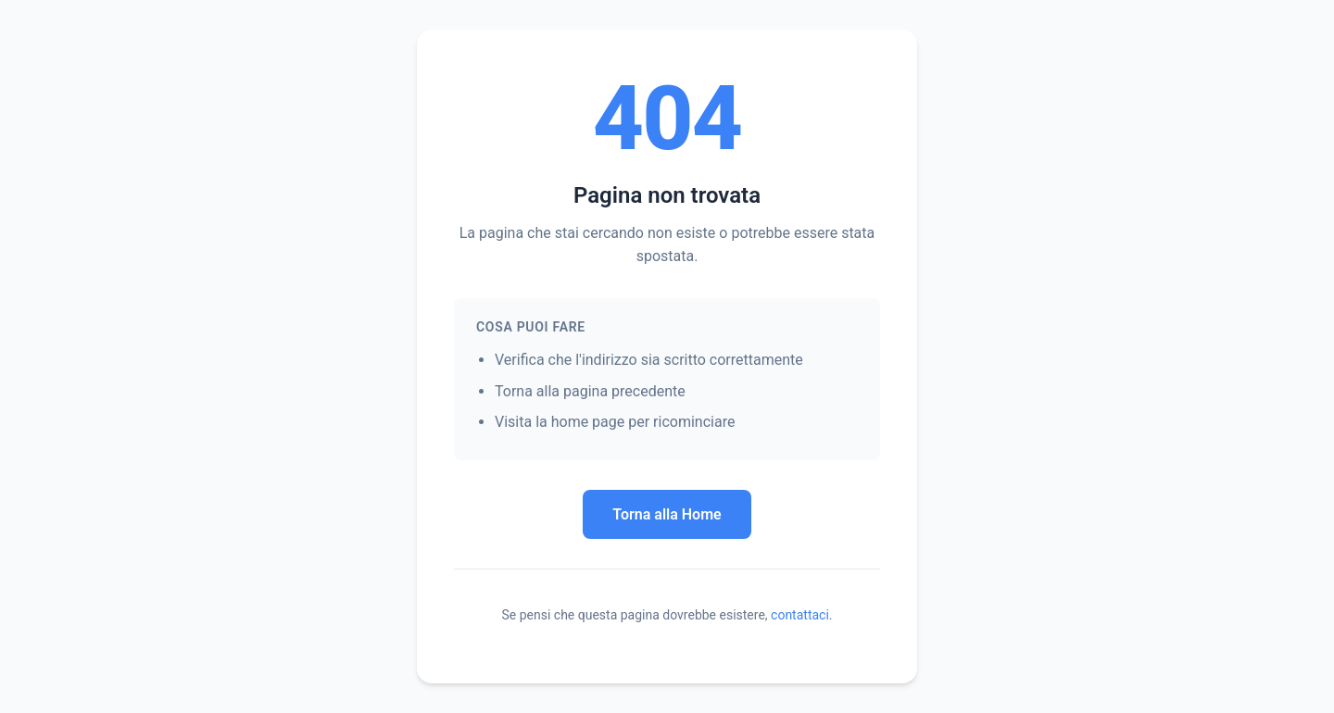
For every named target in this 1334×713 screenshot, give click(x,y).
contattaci (800, 614)
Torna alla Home (666, 514)
